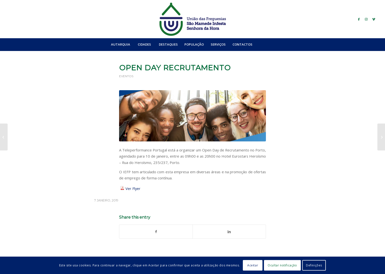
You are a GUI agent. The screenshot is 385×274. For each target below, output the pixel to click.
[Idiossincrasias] (4, 137)
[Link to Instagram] (366, 19)
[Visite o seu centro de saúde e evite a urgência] (381, 137)
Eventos (126, 76)
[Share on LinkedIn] (229, 231)
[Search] (266, 44)
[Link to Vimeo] (373, 19)
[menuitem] (120, 44)
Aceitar (252, 265)
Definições (314, 265)
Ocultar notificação (282, 265)
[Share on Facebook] (155, 231)
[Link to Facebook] (359, 19)
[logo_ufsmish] (192, 19)
